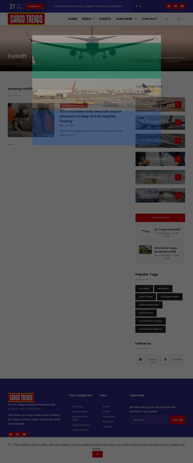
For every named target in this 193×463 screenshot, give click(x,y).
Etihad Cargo (146, 313)
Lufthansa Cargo (170, 296)
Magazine (108, 416)
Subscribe (126, 19)
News (88, 19)
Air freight (163, 288)
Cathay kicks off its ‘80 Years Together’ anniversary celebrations (88, 6)
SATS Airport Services (150, 329)
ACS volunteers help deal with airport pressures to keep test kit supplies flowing (91, 116)
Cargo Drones (80, 429)
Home (72, 19)
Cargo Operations (149, 304)
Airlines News (79, 411)
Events (105, 19)
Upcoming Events (160, 217)
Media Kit (108, 421)
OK (97, 454)
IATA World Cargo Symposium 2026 (165, 249)
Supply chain (145, 296)
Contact (149, 19)
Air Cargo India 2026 (167, 229)
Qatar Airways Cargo (150, 321)
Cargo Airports (81, 424)
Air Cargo (144, 288)
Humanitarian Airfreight (73, 105)
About (106, 406)
